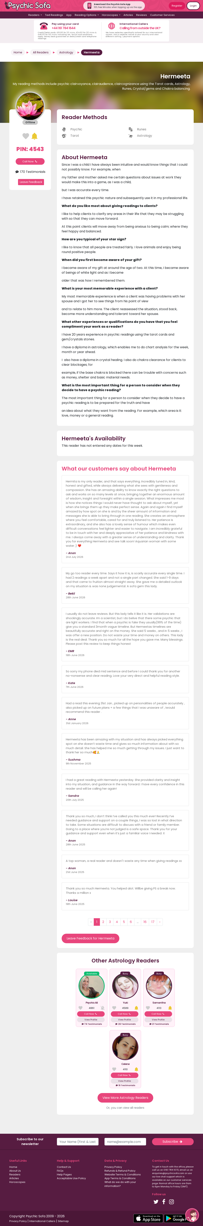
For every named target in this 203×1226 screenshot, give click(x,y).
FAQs (60, 1170)
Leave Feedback (31, 182)
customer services (181, 1180)
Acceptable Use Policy (71, 1178)
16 (145, 922)
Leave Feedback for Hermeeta (90, 938)
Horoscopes (17, 1182)
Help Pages (64, 1174)
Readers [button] (34, 15)
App (69, 15)
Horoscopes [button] (110, 15)
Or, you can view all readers (125, 1108)
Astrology (66, 52)
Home (18, 52)
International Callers (42, 1221)
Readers (14, 1174)
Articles (128, 15)
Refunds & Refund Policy (119, 1170)
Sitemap (63, 1221)
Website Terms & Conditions (122, 1174)
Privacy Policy (113, 1167)
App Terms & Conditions (120, 1178)
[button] (192, 1215)
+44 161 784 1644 (63, 28)
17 (152, 922)
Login (193, 6)
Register (177, 6)
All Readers (41, 52)
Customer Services (162, 15)
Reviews (141, 15)
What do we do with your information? (120, 1184)
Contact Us (64, 1167)
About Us (15, 1170)
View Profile (90, 1019)
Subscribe (173, 1141)
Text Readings (54, 15)
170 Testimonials (30, 171)
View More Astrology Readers (125, 1097)
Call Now (30, 161)
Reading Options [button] (86, 15)
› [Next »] (159, 922)
